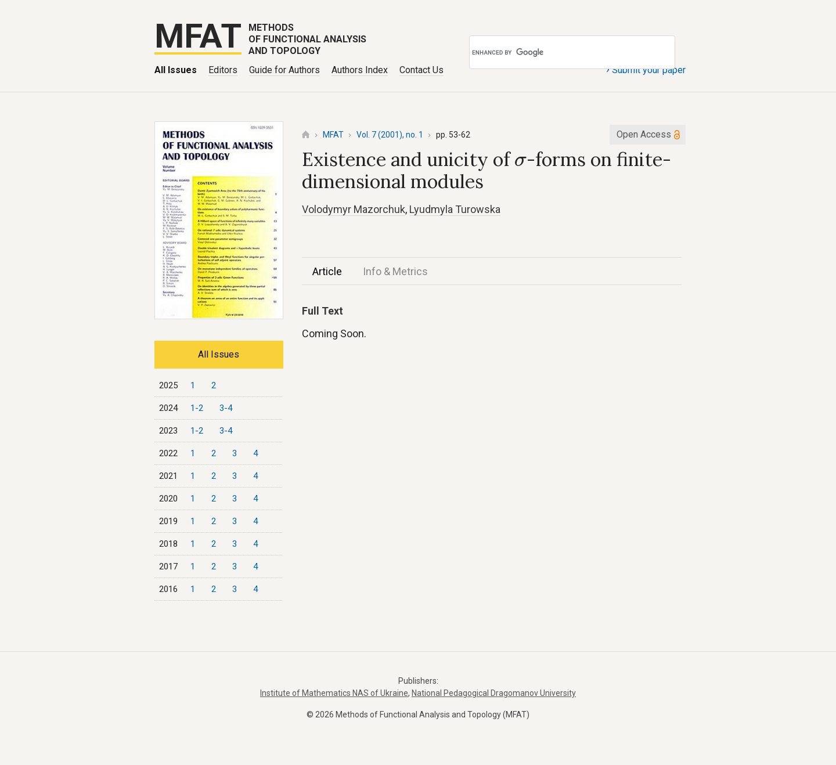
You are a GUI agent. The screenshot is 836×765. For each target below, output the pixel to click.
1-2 (196, 408)
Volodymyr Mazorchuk (353, 209)
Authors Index (359, 69)
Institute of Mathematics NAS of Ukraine (334, 693)
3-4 (225, 408)
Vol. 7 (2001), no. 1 (389, 134)
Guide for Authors (284, 69)
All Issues (175, 69)
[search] (555, 52)
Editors (222, 69)
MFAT (333, 134)
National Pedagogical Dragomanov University (494, 693)
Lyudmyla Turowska (454, 209)
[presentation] (520, 161)
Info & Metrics (395, 271)
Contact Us (421, 69)
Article (327, 271)
